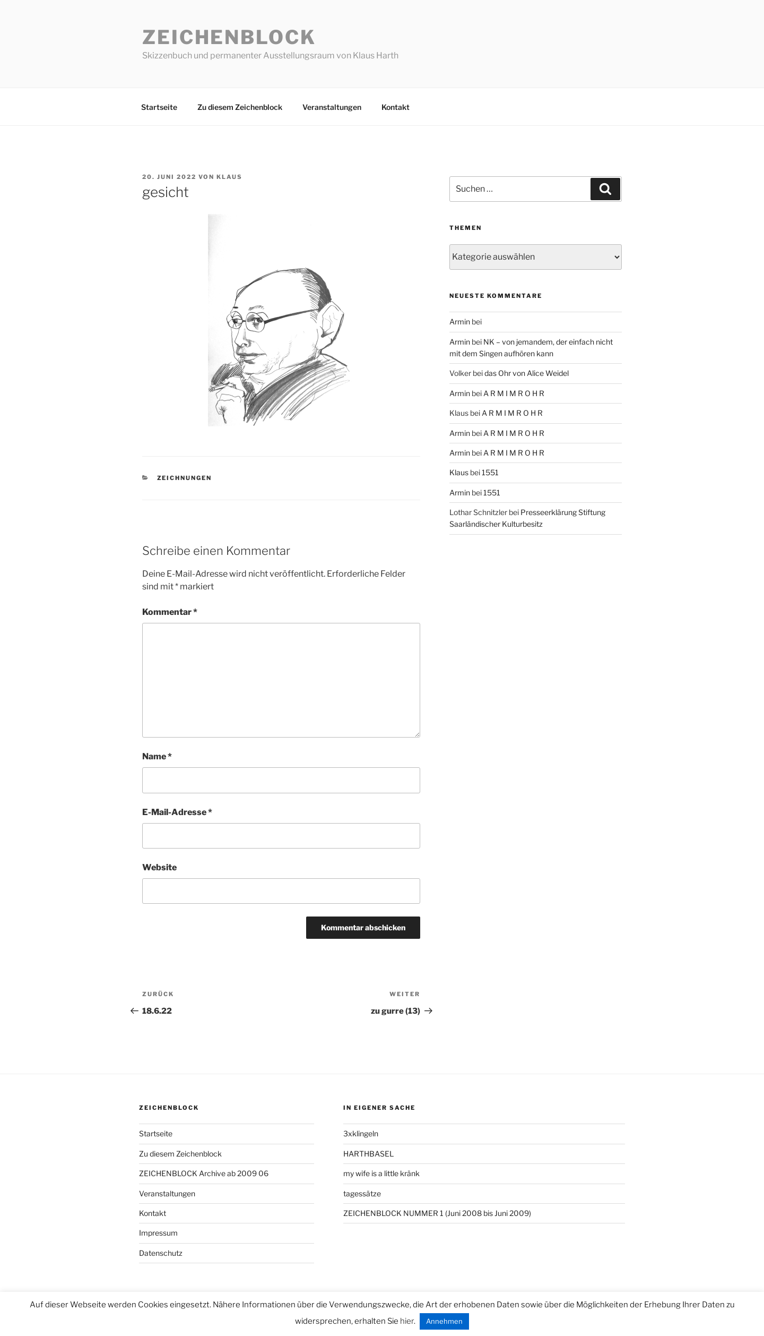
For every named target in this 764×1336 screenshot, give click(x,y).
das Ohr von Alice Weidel (526, 373)
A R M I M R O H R (513, 393)
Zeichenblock (229, 37)
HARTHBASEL (368, 1153)
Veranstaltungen (331, 107)
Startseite (159, 107)
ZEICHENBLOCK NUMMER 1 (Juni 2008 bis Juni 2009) (437, 1213)
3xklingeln (360, 1133)
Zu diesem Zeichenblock (239, 107)
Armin (459, 321)
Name (157, 756)
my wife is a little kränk (381, 1173)
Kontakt (395, 107)
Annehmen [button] (444, 1321)
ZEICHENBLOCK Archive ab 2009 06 (203, 1173)
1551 (490, 472)
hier (407, 1321)
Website (159, 867)
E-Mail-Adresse (177, 812)
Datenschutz (161, 1252)
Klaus (229, 177)
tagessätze (362, 1193)
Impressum (158, 1232)
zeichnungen (184, 478)
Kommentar (169, 612)
